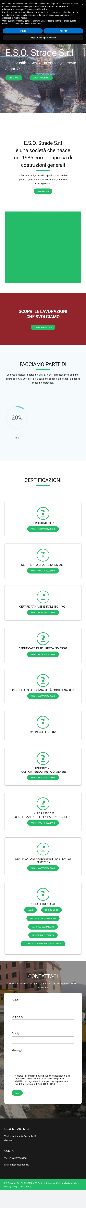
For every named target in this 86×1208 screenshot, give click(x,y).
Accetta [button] (63, 31)
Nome (16, 1000)
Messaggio (17, 1050)
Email (15, 1033)
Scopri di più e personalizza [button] (43, 38)
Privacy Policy (10, 1186)
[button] (82, 4)
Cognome (17, 1016)
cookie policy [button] (41, 9)
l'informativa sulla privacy (38, 1075)
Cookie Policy (25, 1186)
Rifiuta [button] (23, 31)
